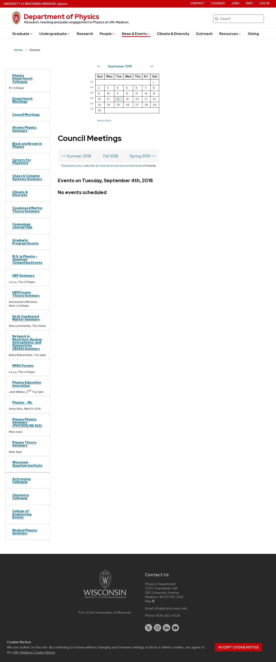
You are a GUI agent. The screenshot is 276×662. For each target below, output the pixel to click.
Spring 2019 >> (143, 86)
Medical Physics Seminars (24, 531)
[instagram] (157, 627)
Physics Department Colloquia (22, 78)
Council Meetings (26, 114)
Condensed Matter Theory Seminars (27, 209)
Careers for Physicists (21, 161)
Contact (197, 3)
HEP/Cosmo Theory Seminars (26, 293)
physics (62, 4)
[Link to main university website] (104, 599)
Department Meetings (22, 100)
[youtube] (175, 627)
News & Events (136, 34)
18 (196, 99)
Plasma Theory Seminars (24, 443)
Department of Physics (61, 16)
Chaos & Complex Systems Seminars (27, 177)
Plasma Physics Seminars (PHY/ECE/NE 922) (27, 422)
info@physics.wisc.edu (170, 608)
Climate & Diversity (173, 34)
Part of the (104, 612)
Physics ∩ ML (22, 402)
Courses (218, 3)
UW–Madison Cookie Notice (34, 652)
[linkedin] (166, 627)
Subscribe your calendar (78, 96)
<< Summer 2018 (76, 86)
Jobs (235, 3)
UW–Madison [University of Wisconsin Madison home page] (29, 4)
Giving (253, 34)
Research (85, 34)
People (107, 34)
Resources (230, 34)
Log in (264, 3)
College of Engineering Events (21, 514)
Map (150, 601)
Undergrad (54, 34)
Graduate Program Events (25, 241)
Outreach (204, 34)
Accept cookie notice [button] (238, 647)
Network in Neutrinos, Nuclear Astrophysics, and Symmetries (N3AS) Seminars (27, 342)
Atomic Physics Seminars (24, 129)
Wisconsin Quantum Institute (27, 463)
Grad (22, 34)
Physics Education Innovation (26, 383)
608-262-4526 (168, 615)
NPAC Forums (23, 365)
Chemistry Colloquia (20, 496)
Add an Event (182, 120)
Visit (249, 3)
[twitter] (148, 627)
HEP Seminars (23, 275)
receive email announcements (120, 96)
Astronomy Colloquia (21, 480)
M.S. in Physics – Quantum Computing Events (27, 259)
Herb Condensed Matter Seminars (26, 317)
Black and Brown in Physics (27, 145)
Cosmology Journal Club (22, 225)
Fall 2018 (110, 86)
